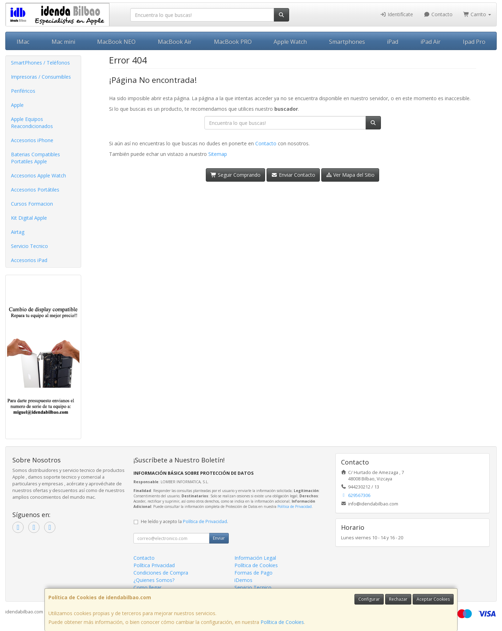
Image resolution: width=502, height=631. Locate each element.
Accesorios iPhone (32, 140)
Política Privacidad (154, 565)
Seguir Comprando (235, 174)
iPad (392, 41)
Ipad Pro (474, 41)
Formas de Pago (253, 572)
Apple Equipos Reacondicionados (32, 122)
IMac (23, 41)
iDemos (243, 580)
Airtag (17, 232)
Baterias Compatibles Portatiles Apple (35, 158)
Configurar (369, 599)
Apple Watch (290, 41)
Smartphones (347, 41)
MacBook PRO (233, 41)
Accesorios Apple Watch (38, 175)
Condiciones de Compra (160, 572)
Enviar (219, 538)
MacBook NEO (116, 41)
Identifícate (396, 14)
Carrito (477, 14)
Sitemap (217, 154)
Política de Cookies (282, 622)
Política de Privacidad (294, 506)
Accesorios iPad (29, 260)
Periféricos (23, 90)
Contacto (438, 14)
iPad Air (430, 41)
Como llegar (147, 587)
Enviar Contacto (293, 174)
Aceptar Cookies (433, 599)
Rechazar (398, 599)
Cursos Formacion (32, 203)
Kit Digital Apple (29, 217)
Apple (17, 105)
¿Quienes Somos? (153, 580)
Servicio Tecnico (29, 246)
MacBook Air (175, 41)
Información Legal (255, 557)
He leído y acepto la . (184, 521)
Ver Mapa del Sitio (350, 174)
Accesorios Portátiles (35, 189)
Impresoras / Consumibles (41, 76)
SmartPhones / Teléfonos (40, 62)
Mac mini (63, 41)
